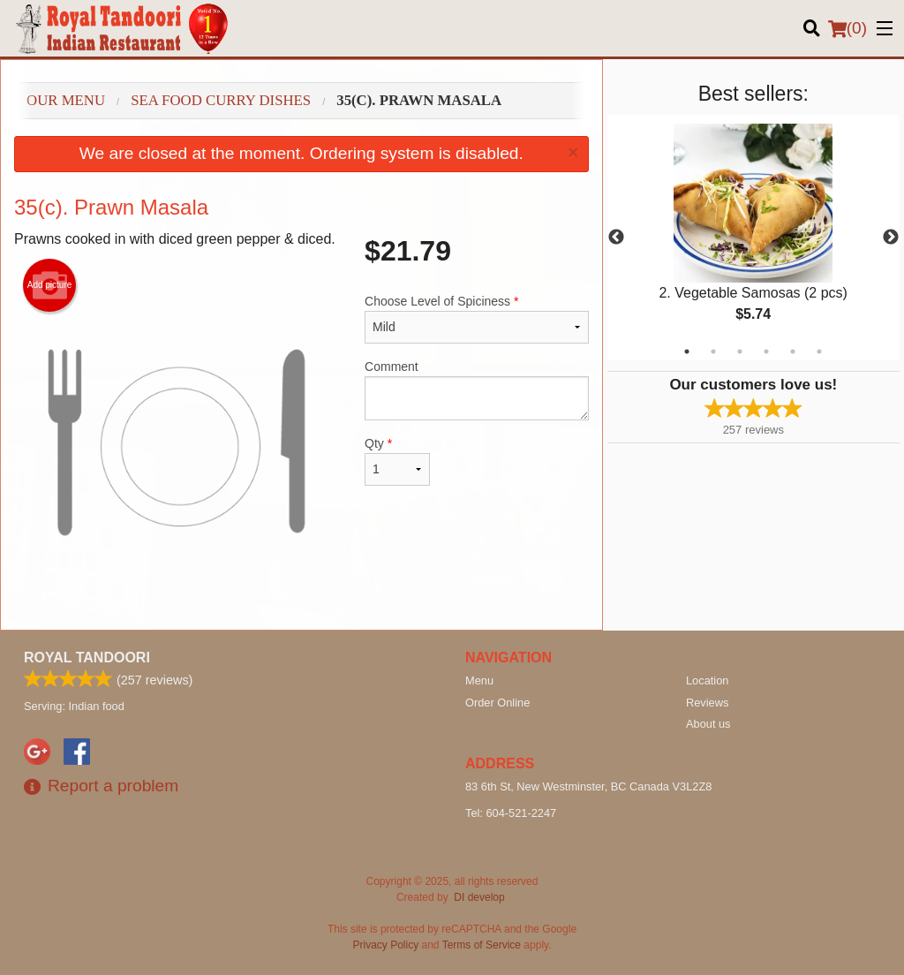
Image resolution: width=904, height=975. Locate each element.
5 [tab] (793, 351)
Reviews (707, 702)
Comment (477, 389)
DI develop (479, 897)
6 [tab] (819, 351)
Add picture (49, 285)
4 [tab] (766, 351)
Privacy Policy (386, 945)
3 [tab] (740, 351)
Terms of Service (481, 945)
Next (891, 237)
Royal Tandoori (87, 657)
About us (708, 723)
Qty (397, 461)
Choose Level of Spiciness (477, 319)
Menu (479, 680)
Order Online (497, 702)
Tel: (510, 813)
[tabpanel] (753, 237)
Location (707, 680)
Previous (616, 237)
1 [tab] (687, 351)
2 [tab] (713, 351)
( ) (847, 28)
